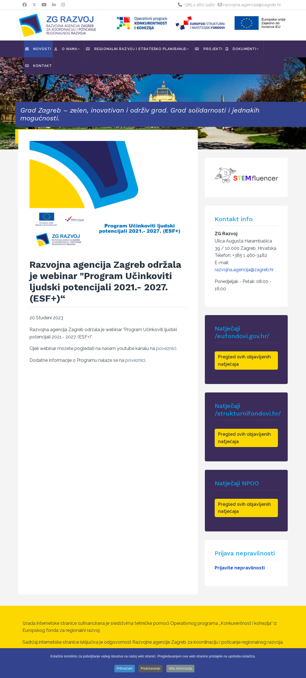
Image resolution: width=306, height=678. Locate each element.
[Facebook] (24, 4)
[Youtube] (44, 4)
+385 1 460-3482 (199, 4)
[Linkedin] (54, 4)
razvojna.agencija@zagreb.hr (252, 4)
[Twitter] (34, 4)
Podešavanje (150, 668)
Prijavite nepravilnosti (240, 568)
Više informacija (180, 668)
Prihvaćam (125, 668)
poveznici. (166, 348)
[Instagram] (63, 4)
